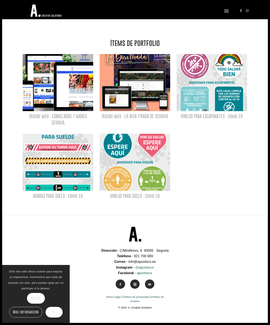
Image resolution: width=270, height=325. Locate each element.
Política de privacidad (135, 297)
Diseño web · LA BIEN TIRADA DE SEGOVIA (135, 116)
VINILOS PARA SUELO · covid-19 (135, 196)
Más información (25, 312)
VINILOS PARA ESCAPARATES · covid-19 (212, 116)
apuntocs (144, 273)
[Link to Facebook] (241, 10)
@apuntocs (144, 267)
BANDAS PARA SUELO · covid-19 (58, 196)
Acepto (36, 298)
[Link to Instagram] (247, 10)
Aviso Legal (113, 297)
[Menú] (226, 11)
